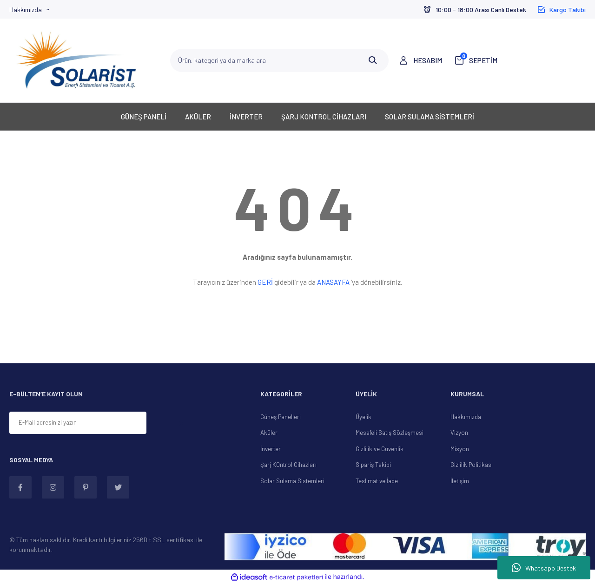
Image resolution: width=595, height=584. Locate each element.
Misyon (459, 449)
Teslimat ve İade (377, 481)
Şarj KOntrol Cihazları (288, 464)
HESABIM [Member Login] (427, 60)
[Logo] (76, 60)
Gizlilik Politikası (471, 464)
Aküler (269, 432)
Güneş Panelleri (280, 416)
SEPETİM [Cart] (478, 60)
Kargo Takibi (567, 9)
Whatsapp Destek (544, 568)
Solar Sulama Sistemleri (292, 481)
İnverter (270, 449)
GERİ (265, 282)
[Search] (279, 60)
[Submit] (181, 423)
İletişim (459, 481)
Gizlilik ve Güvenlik (379, 449)
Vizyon (459, 432)
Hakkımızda (25, 9)
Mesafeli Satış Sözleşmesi (389, 432)
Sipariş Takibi (373, 464)
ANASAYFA (333, 282)
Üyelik (363, 416)
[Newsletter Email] (77, 423)
